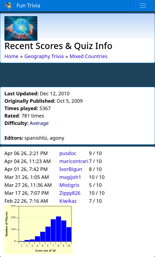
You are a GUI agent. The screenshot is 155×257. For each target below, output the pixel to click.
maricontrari (73, 161)
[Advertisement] (77, 74)
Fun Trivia (22, 6)
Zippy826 (70, 193)
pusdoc (67, 153)
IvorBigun (70, 169)
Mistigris (69, 185)
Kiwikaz (68, 201)
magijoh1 (70, 177)
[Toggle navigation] (143, 5)
